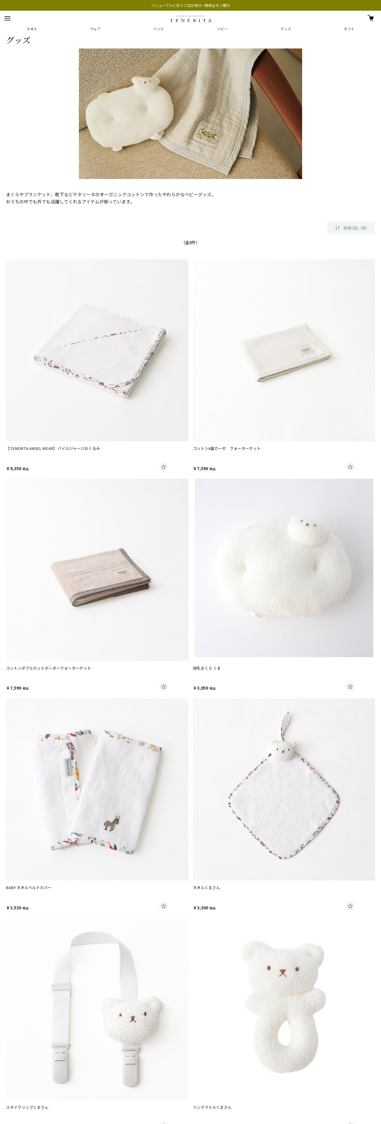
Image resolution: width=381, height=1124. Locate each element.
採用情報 (12, 1037)
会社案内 (12, 1018)
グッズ (285, 28)
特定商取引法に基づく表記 (25, 1056)
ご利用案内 (15, 926)
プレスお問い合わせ (20, 1028)
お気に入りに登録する (163, 466)
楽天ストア (14, 1075)
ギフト (349, 28)
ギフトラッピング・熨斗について (35, 951)
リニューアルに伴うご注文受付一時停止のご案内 (190, 5)
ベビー (222, 28)
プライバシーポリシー (22, 1046)
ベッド (158, 28)
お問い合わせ (17, 1001)
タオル (31, 28)
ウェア (95, 28)
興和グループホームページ (25, 1065)
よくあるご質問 (19, 988)
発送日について (19, 938)
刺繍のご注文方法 (21, 963)
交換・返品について (23, 976)
